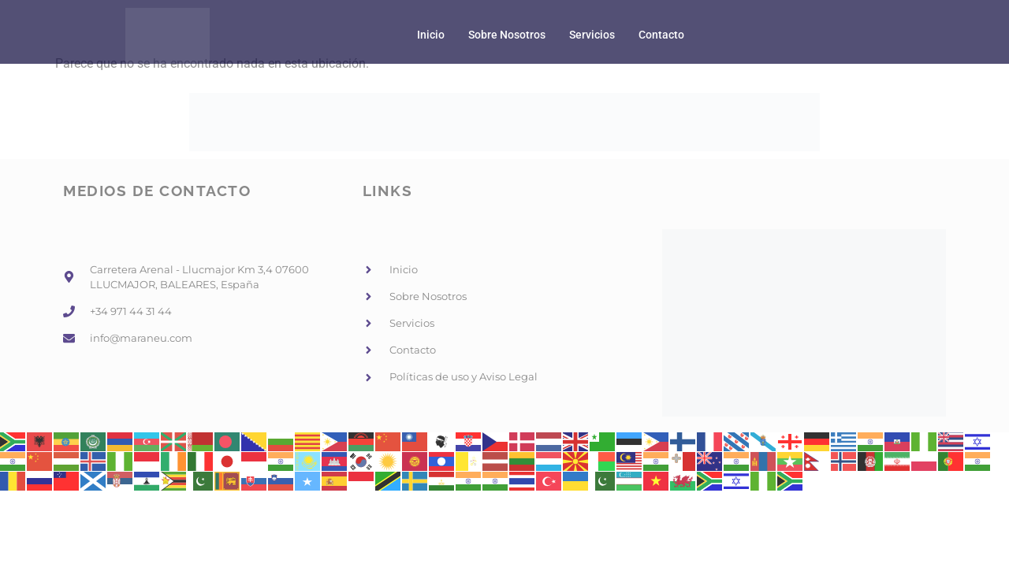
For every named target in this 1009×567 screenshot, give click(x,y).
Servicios (592, 35)
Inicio (431, 35)
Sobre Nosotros (506, 35)
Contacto (661, 35)
